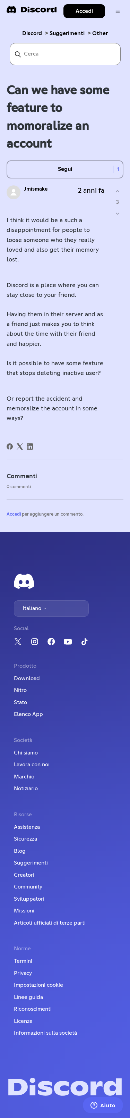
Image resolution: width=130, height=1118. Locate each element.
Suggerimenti (67, 33)
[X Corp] (20, 446)
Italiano (35, 608)
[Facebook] (10, 446)
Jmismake (35, 189)
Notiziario (26, 788)
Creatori (24, 875)
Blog (20, 851)
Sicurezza (25, 839)
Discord (32, 33)
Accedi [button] (84, 11)
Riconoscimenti (33, 1009)
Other (100, 33)
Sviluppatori (29, 899)
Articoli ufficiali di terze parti (50, 923)
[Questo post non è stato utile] (117, 213)
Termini (23, 961)
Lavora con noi (32, 764)
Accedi (14, 514)
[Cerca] (65, 54)
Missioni (24, 910)
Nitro (20, 690)
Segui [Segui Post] (65, 169)
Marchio (24, 776)
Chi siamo (26, 753)
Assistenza (27, 827)
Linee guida (28, 997)
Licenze (23, 1021)
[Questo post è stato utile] (117, 191)
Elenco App (28, 714)
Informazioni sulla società (45, 1033)
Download (27, 678)
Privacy (23, 973)
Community (28, 887)
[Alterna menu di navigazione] (117, 11)
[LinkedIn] (30, 446)
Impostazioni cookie (38, 985)
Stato (20, 702)
